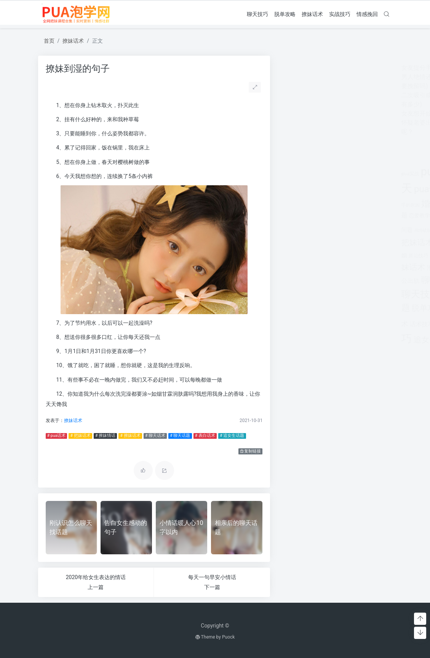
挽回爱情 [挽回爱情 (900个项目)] (348, 243)
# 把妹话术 (80, 435)
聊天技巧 (257, 14)
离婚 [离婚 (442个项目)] (334, 268)
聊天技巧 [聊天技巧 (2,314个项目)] (302, 294)
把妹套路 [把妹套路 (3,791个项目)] (358, 227)
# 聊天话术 (155, 435)
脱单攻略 (285, 14)
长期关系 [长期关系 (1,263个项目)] (353, 339)
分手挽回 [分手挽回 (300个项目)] (366, 190)
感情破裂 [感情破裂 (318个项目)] (304, 230)
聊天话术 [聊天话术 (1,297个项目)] (339, 294)
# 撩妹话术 (130, 435)
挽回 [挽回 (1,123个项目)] (324, 242)
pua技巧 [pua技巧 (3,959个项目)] (323, 171)
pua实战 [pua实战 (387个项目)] (292, 174)
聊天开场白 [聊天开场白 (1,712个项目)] (362, 280)
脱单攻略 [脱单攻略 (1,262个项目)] (310, 308)
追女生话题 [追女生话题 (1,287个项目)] (316, 339)
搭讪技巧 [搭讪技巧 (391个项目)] (300, 255)
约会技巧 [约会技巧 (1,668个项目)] (358, 267)
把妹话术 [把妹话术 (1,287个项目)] (299, 242)
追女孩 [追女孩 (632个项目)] (327, 324)
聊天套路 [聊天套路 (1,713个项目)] (320, 280)
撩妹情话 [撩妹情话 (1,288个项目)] (354, 254)
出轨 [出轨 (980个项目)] (338, 189)
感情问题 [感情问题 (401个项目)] (324, 230)
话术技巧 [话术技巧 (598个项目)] (304, 324)
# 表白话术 (205, 435)
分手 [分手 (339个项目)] (351, 190)
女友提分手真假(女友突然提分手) (328, 67)
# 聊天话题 (180, 435)
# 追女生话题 (232, 435)
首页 (49, 41)
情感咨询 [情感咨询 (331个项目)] (332, 215)
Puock (228, 637)
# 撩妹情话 (105, 435)
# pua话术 (56, 435)
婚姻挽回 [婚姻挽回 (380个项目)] (332, 205)
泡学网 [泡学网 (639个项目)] (318, 267)
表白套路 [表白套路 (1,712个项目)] (344, 308)
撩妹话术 (312, 14)
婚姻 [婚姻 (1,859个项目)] (312, 203)
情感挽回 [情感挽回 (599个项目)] (355, 215)
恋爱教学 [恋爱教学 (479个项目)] (301, 215)
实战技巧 (339, 14)
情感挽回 (367, 14)
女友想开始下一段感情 (313, 113)
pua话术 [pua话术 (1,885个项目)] (312, 189)
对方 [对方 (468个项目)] (348, 205)
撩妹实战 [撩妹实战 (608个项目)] (324, 255)
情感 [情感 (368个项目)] (318, 215)
